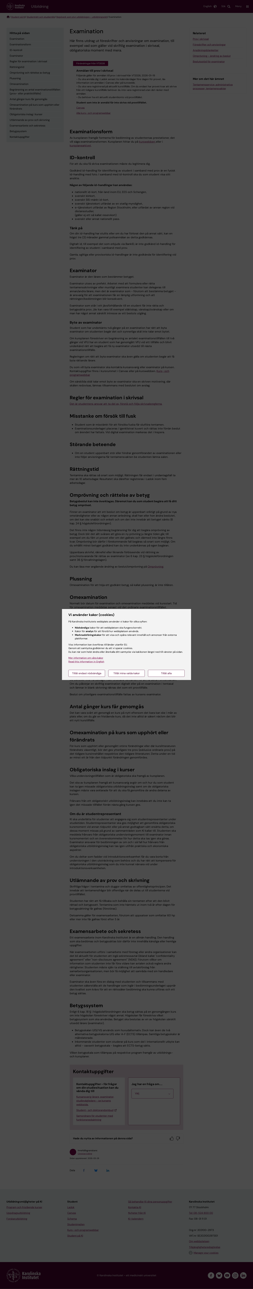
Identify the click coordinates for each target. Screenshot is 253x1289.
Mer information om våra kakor (85, 658)
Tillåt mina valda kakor (126, 673)
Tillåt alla (166, 673)
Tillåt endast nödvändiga (86, 673)
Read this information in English (86, 661)
